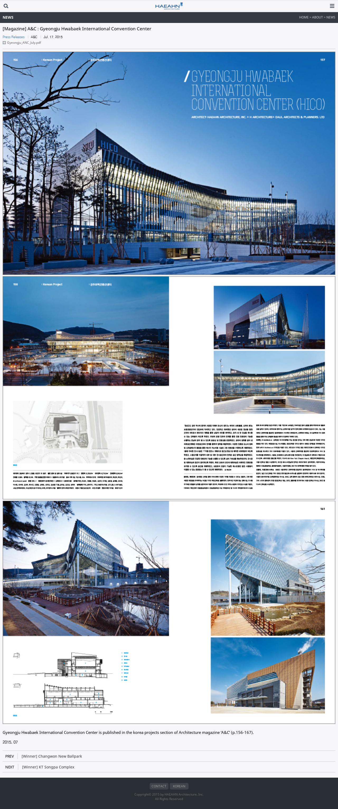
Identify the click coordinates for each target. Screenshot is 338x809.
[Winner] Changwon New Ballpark (43, 756)
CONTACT (159, 786)
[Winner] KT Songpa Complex (39, 767)
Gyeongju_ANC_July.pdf (24, 42)
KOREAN (179, 786)
